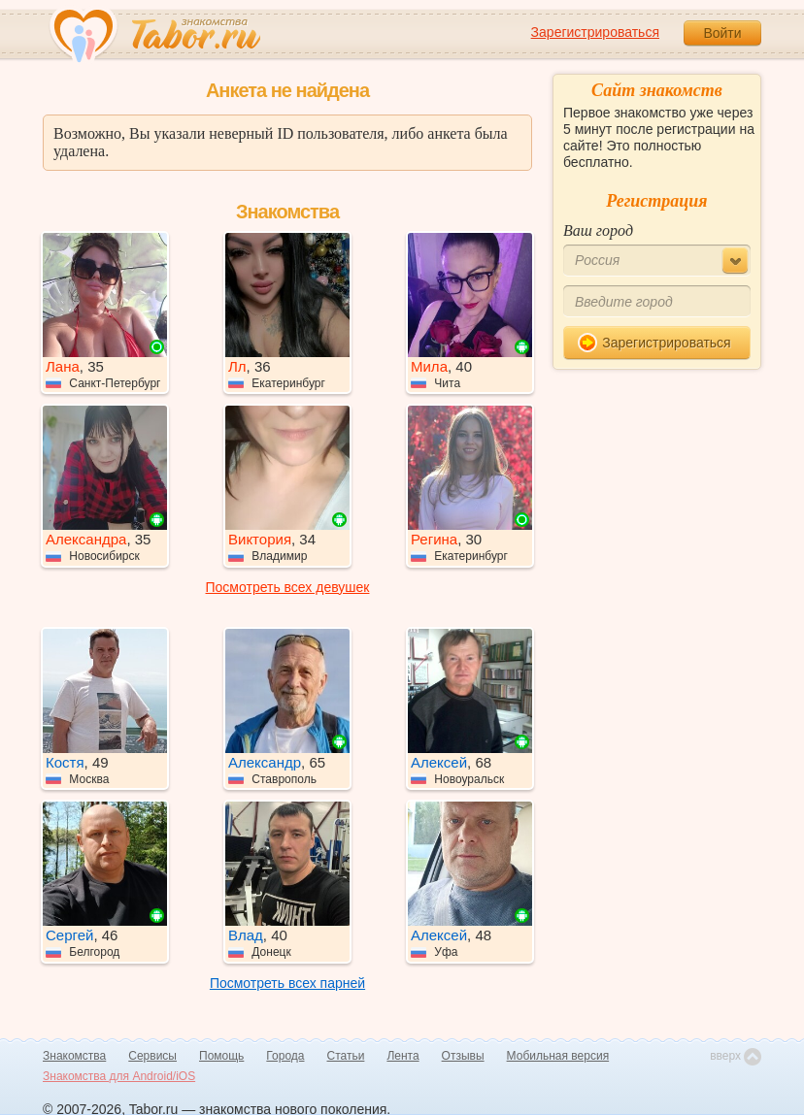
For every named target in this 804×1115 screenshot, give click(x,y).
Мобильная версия (558, 1056)
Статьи (346, 1056)
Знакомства (74, 1056)
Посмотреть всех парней (287, 983)
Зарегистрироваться (595, 32)
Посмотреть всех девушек (288, 587)
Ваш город (598, 230)
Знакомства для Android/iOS (119, 1076)
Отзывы (463, 1056)
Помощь (221, 1056)
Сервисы (152, 1056)
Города (285, 1056)
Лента (402, 1056)
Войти (722, 33)
